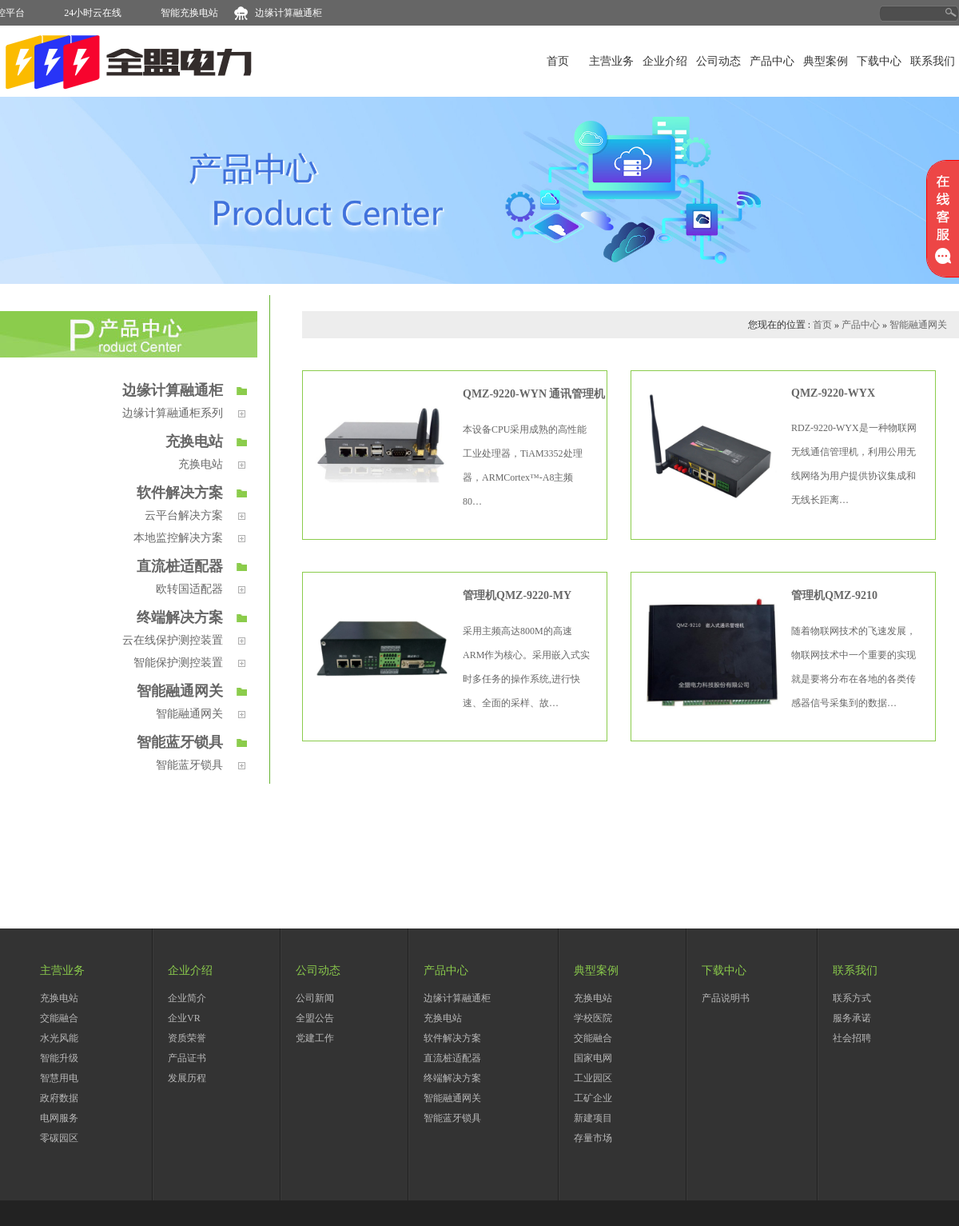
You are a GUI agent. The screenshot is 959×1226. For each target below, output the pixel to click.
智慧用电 (59, 1078)
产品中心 (772, 61)
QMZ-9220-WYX (833, 393)
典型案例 (825, 61)
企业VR (184, 1018)
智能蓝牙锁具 (180, 742)
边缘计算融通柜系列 (172, 412)
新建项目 (593, 1118)
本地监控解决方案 (178, 537)
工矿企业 (593, 1098)
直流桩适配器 (180, 566)
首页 (558, 61)
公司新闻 (315, 998)
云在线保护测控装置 (172, 639)
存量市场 (593, 1138)
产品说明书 (726, 998)
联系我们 (932, 61)
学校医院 (593, 1018)
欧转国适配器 (189, 588)
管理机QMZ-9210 (834, 595)
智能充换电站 (195, 12)
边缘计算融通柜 (294, 12)
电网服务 (59, 1118)
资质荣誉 (187, 1038)
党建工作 (315, 1038)
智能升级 (59, 1058)
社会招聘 (852, 1038)
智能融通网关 (180, 691)
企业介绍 (665, 61)
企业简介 (187, 998)
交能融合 (59, 1018)
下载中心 (879, 61)
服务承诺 (852, 1018)
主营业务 (611, 61)
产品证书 (187, 1058)
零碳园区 (59, 1138)
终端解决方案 (180, 617)
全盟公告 (315, 1018)
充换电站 (194, 441)
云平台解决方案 (184, 515)
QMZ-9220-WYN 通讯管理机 (534, 394)
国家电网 (593, 1058)
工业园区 (593, 1078)
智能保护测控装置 (178, 662)
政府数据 (59, 1098)
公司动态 (718, 61)
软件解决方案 (180, 493)
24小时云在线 (98, 12)
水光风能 (59, 1038)
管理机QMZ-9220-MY (517, 595)
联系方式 (852, 998)
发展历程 (187, 1078)
